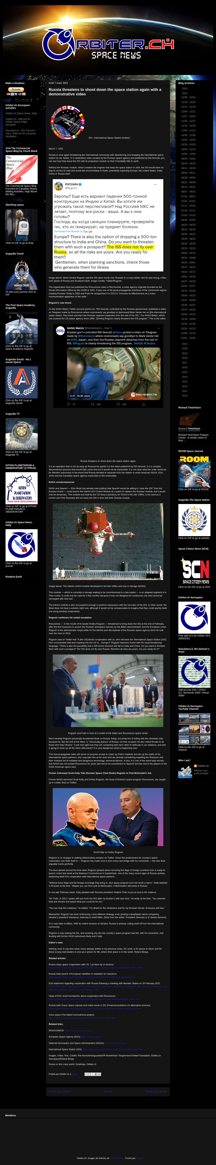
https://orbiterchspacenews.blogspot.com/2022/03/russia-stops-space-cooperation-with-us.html (96, 967)
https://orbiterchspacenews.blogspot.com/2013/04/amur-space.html (82, 1018)
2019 (185, 353)
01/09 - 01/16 (188, 333)
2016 (185, 367)
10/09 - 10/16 (188, 149)
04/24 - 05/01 (188, 262)
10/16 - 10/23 (188, 144)
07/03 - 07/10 (188, 215)
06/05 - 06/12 (188, 234)
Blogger (140, 1158)
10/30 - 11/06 (188, 135)
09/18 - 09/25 (188, 163)
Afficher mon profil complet (201, 772)
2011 (185, 391)
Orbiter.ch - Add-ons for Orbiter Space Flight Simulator (18, 122)
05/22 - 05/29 (188, 243)
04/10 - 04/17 (188, 271)
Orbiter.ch (203, 766)
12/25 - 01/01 (188, 97)
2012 (185, 386)
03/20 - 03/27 (188, 286)
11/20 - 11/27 (188, 121)
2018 (185, 358)
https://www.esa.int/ (91, 1036)
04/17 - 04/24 (188, 267)
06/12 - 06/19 (188, 229)
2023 (185, 88)
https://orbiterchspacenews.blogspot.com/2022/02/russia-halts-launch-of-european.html (92, 977)
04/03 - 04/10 (188, 276)
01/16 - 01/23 (188, 328)
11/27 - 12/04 (188, 116)
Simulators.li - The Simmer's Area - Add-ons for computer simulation (21, 133)
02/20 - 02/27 (188, 305)
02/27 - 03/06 (188, 300)
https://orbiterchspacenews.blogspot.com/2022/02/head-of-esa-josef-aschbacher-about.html (94, 999)
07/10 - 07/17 (188, 210)
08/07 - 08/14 (188, 191)
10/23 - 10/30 (188, 139)
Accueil (108, 1091)
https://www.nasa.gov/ (116, 1043)
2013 (185, 381)
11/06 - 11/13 (188, 130)
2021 (185, 343)
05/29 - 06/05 (188, 238)
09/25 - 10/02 (188, 158)
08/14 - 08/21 (188, 187)
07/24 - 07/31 (188, 201)
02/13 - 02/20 (188, 309)
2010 (185, 395)
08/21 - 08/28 (188, 182)
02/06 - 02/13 (188, 314)
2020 (185, 348)
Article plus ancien (156, 1091)
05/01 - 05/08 (188, 257)
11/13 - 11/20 (188, 125)
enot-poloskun (117, 1158)
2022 (185, 93)
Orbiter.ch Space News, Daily (21, 113)
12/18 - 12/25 (188, 102)
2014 (185, 376)
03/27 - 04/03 (188, 281)
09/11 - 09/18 (188, 168)
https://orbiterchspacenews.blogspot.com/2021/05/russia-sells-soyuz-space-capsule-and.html (95, 1008)
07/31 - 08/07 (188, 196)
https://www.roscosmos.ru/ (78, 1030)
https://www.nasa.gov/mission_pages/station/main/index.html (113, 1049)
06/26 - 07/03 (188, 220)
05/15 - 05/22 (188, 248)
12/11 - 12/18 (188, 106)
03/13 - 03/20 (188, 290)
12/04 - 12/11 (188, 111)
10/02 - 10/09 (188, 154)
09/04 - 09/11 (188, 172)
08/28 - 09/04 (188, 177)
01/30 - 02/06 (188, 319)
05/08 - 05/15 (188, 253)
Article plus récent (59, 1091)
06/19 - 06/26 (188, 224)
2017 (185, 362)
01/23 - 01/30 (188, 323)
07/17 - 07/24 (188, 205)
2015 (185, 372)
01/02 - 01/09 (188, 338)
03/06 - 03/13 (188, 295)
